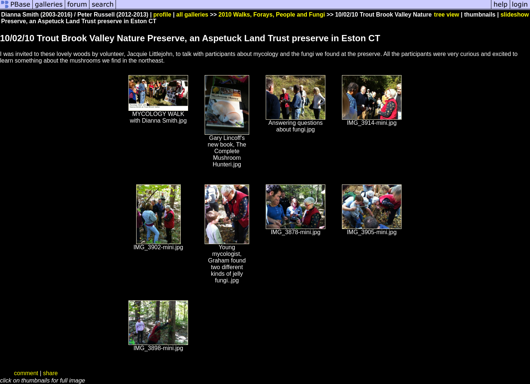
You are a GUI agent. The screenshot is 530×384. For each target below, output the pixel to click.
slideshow (515, 14)
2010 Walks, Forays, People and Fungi (272, 14)
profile (162, 14)
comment (26, 373)
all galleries (192, 14)
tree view (446, 14)
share (50, 373)
